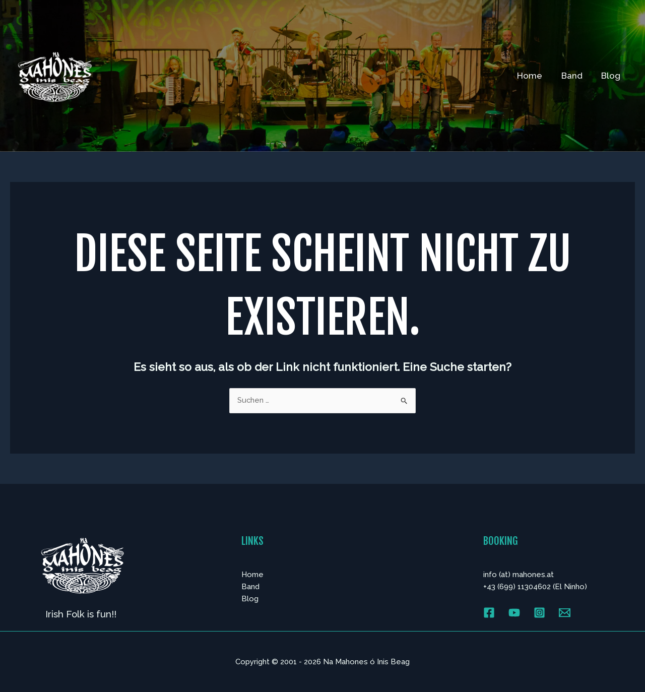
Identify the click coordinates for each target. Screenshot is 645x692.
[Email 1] (564, 612)
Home (534, 76)
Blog (611, 76)
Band (574, 76)
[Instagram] (539, 612)
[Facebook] (489, 612)
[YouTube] (514, 612)
